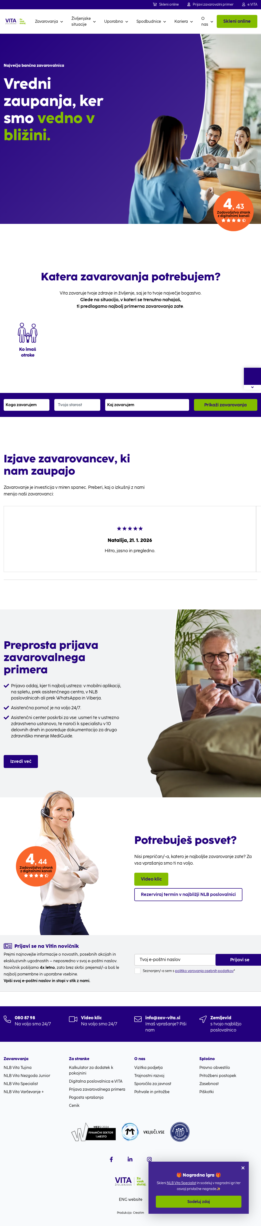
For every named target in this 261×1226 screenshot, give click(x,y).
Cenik (74, 1105)
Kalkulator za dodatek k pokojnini (91, 1070)
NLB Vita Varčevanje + (24, 1091)
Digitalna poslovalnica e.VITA (96, 1081)
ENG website (130, 1199)
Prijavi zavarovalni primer (210, 4)
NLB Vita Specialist (181, 1183)
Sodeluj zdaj (198, 1201)
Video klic (151, 879)
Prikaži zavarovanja (225, 405)
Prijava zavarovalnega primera (97, 1089)
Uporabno (113, 21)
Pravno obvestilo (214, 1067)
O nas (204, 21)
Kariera (181, 21)
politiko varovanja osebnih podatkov (204, 971)
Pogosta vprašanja (86, 1097)
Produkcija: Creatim (130, 1213)
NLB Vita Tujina (18, 1067)
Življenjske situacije (81, 21)
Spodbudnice (148, 21)
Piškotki (206, 1091)
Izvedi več (20, 761)
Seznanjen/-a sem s (189, 971)
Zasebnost (209, 1083)
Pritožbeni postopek (217, 1075)
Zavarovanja (46, 21)
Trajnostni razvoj (149, 1075)
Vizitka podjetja (148, 1067)
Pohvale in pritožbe (152, 1091)
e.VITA (249, 4)
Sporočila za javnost (152, 1083)
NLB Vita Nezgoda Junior (27, 1075)
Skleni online (166, 4)
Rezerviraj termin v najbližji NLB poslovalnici (188, 894)
